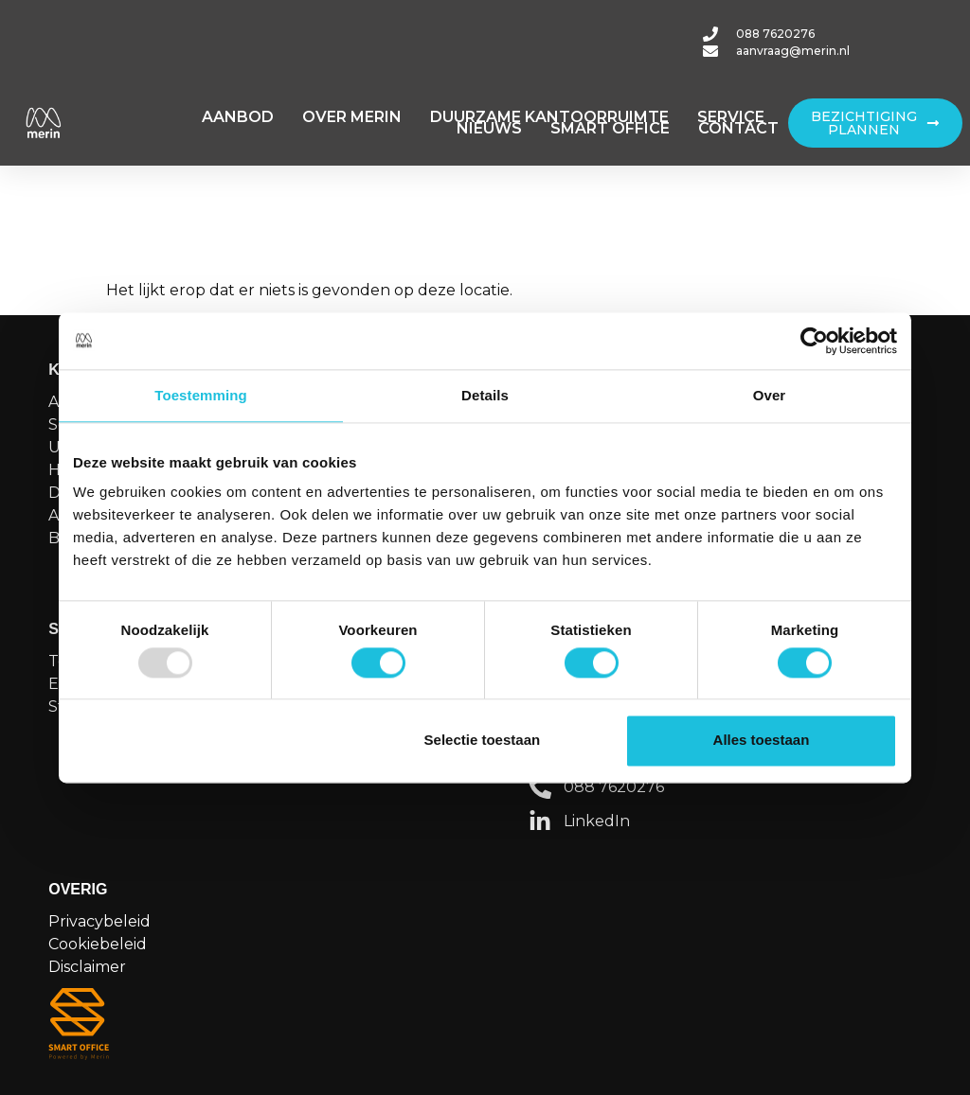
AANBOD (238, 117)
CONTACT (738, 128)
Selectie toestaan (482, 741)
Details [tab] (485, 395)
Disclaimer (87, 967)
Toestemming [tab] (200, 395)
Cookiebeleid (97, 944)
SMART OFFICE (610, 128)
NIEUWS (489, 128)
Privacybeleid (99, 921)
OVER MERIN (352, 117)
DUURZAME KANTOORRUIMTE (549, 117)
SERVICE (730, 117)
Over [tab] (769, 395)
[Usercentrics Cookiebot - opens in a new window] (814, 341)
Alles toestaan (761, 741)
